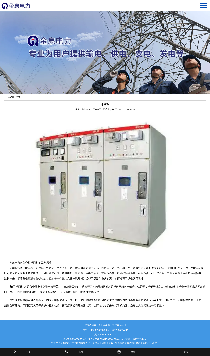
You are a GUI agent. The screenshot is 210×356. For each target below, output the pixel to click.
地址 (126, 352)
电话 (74, 352)
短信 (179, 352)
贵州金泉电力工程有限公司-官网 (95, 109)
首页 (21, 352)
